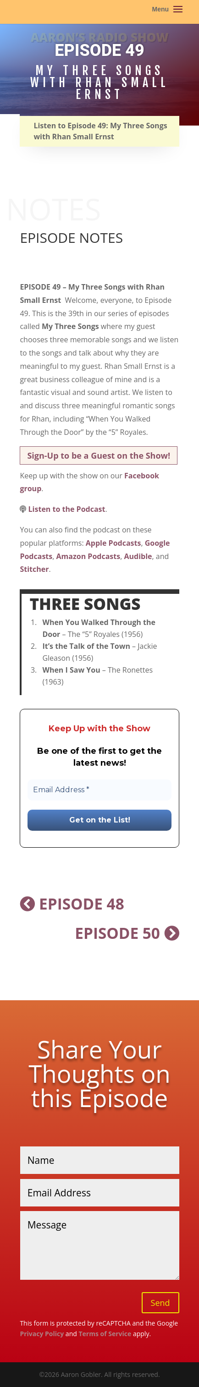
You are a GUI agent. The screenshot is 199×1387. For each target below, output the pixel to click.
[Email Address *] (99, 789)
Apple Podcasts (113, 543)
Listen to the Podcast (66, 509)
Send (160, 1302)
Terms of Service (104, 1333)
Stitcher (34, 569)
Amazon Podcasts (88, 556)
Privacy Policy (42, 1333)
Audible (138, 556)
